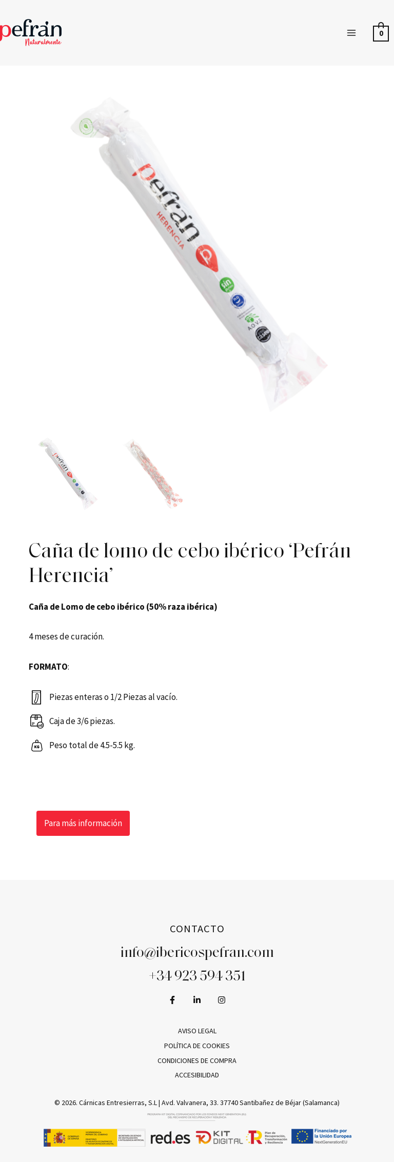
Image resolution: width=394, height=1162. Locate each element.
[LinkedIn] (197, 1000)
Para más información (83, 823)
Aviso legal (197, 1030)
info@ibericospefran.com (197, 953)
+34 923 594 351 (197, 977)
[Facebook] (172, 1000)
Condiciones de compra (197, 1060)
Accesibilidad (197, 1074)
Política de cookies (197, 1045)
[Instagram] (222, 1000)
